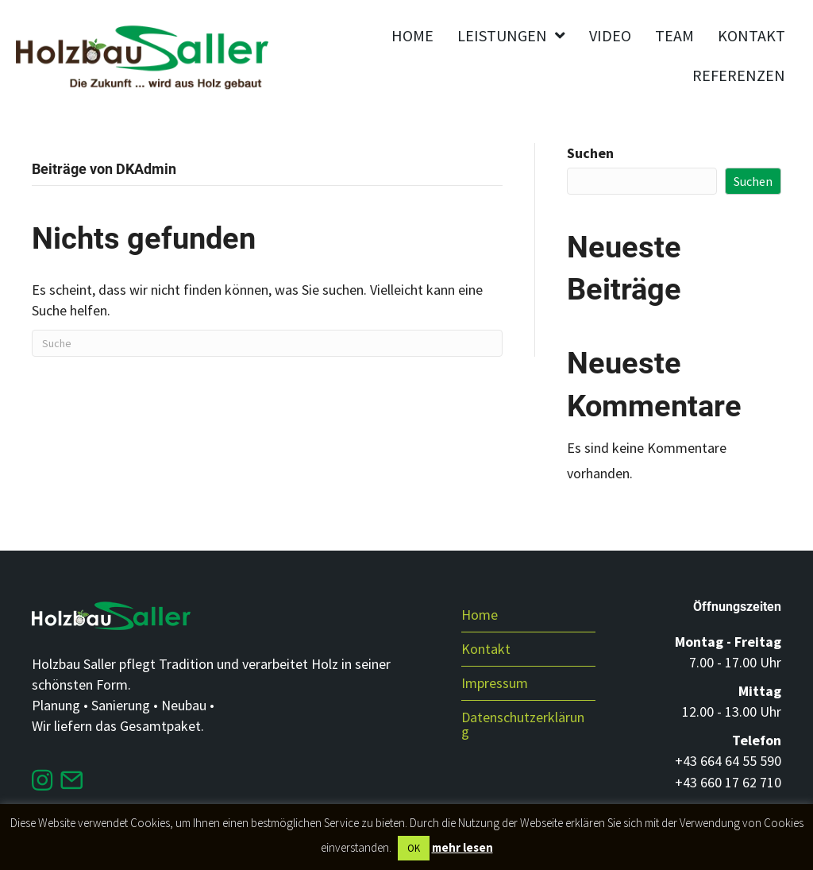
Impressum (494, 683)
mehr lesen (462, 847)
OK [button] (413, 848)
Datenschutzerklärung (522, 724)
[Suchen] (267, 343)
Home (479, 614)
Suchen (590, 153)
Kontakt (486, 649)
